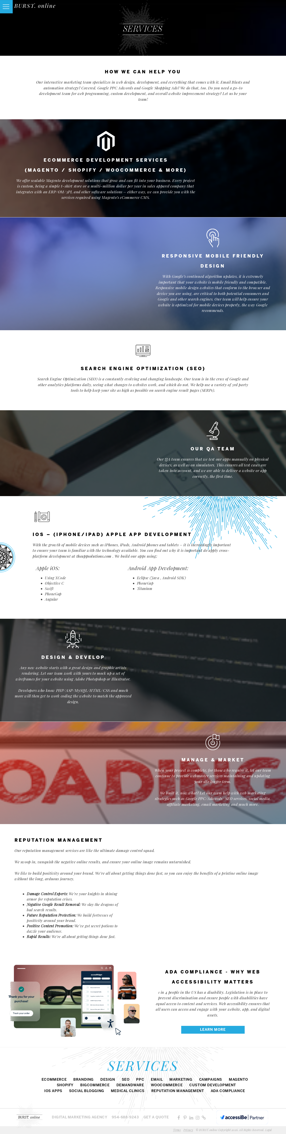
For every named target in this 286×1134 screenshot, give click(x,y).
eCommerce (54, 1079)
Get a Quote (156, 1117)
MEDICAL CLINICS (128, 1091)
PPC (140, 1079)
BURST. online (35, 5)
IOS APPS (53, 1091)
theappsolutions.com (93, 556)
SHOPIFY (65, 1085)
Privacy (188, 1130)
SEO (126, 1079)
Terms (177, 1130)
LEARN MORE (213, 1029)
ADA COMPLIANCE (228, 1091)
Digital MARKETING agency (79, 1117)
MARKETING (180, 1079)
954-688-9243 (125, 1117)
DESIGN (107, 1079)
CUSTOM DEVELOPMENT (212, 1085)
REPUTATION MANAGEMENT (177, 1091)
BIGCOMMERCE (95, 1085)
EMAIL (157, 1079)
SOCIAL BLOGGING (86, 1091)
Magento (238, 1079)
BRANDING (83, 1079)
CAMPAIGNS (210, 1079)
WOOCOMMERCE (167, 1085)
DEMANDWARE (130, 1085)
